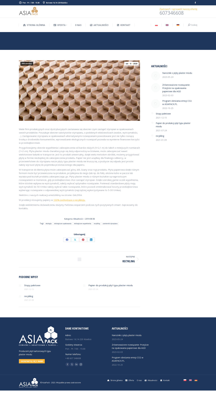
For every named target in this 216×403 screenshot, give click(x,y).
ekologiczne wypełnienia (82, 223)
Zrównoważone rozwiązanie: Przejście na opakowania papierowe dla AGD (176, 88)
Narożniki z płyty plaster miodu (177, 73)
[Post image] (20, 285)
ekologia (49, 223)
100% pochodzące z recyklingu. (69, 199)
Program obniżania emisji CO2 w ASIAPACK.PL (177, 102)
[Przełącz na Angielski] (167, 25)
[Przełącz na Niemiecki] (178, 25)
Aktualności (27, 64)
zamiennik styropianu (110, 223)
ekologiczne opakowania (63, 223)
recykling (97, 223)
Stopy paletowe (32, 285)
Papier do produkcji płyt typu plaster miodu (110, 285)
